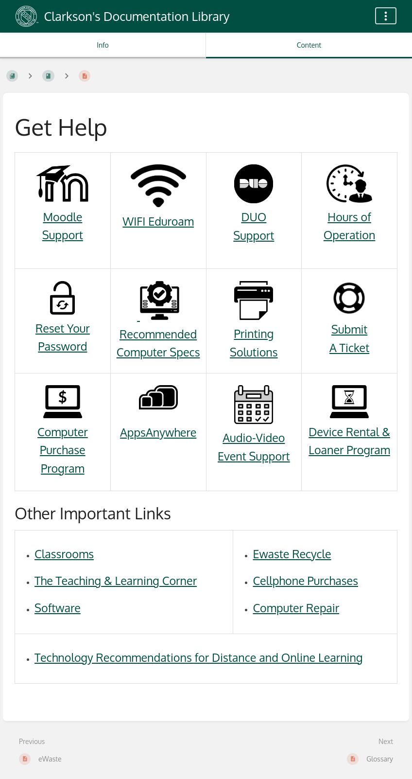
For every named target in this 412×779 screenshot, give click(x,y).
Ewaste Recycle (292, 554)
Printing (254, 333)
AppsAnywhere (158, 432)
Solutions (254, 352)
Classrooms (64, 554)
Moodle (62, 217)
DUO (253, 217)
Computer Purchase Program (62, 450)
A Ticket (349, 347)
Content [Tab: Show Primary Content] (309, 45)
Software (57, 608)
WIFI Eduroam (158, 221)
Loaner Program (349, 450)
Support (62, 235)
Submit (349, 329)
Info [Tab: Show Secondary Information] (103, 45)
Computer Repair (296, 608)
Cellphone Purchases (305, 580)
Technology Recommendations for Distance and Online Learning (198, 657)
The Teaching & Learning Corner (115, 580)
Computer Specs (158, 352)
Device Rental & (349, 432)
